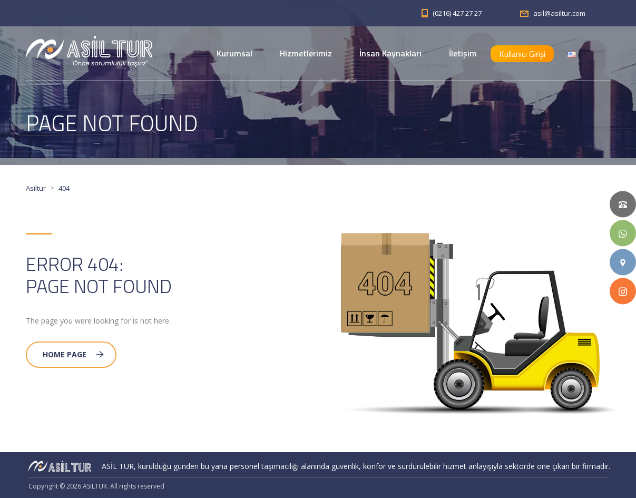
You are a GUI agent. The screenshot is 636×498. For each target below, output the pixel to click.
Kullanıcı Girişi (522, 53)
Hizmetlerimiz (306, 53)
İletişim (463, 53)
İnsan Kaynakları (390, 53)
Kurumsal (234, 53)
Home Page (73, 354)
